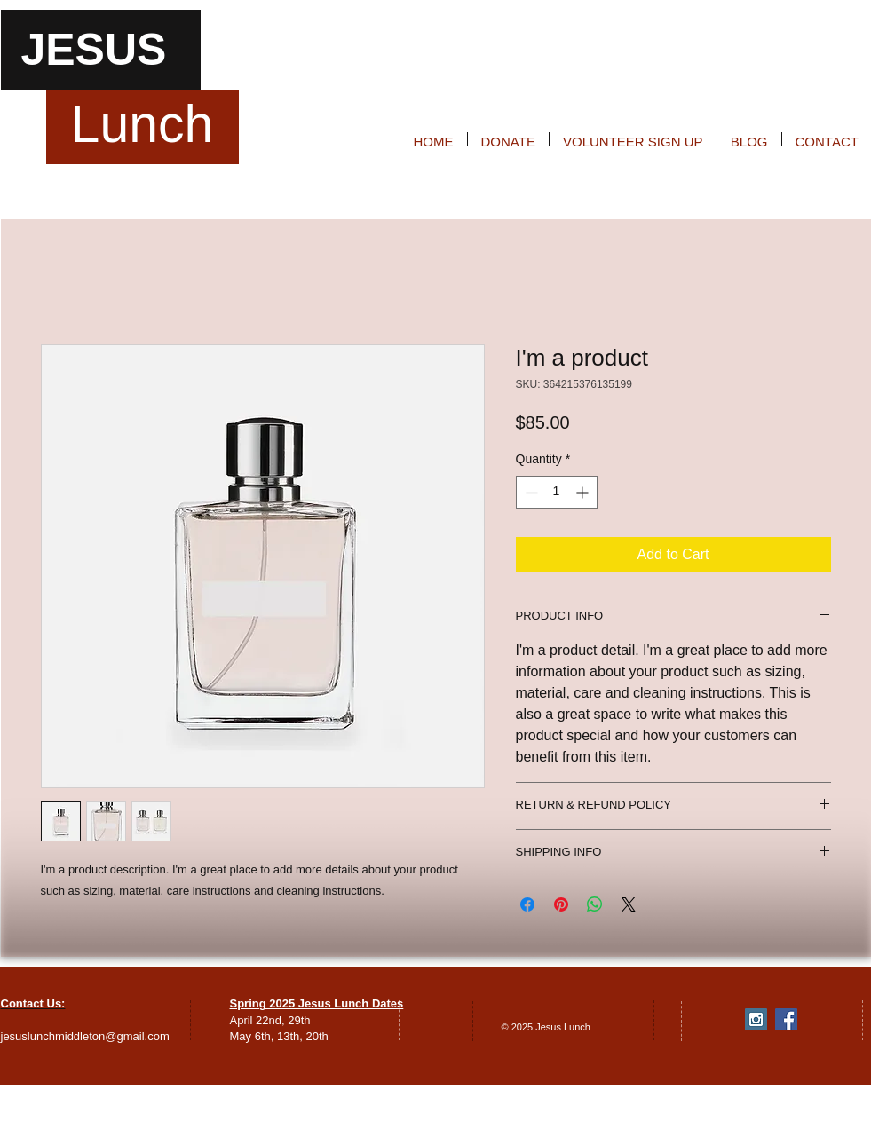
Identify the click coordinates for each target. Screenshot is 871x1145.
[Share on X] (628, 904)
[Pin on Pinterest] (561, 904)
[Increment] (584, 492)
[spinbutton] (557, 492)
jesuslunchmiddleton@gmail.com (85, 1036)
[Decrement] (530, 492)
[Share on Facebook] (527, 904)
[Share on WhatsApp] (595, 904)
